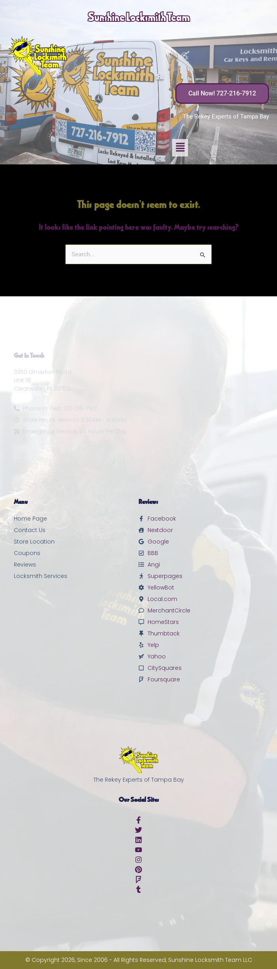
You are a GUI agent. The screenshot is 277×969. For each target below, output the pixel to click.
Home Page (30, 519)
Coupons (27, 553)
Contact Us (30, 530)
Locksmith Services (40, 576)
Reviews (25, 564)
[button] (180, 147)
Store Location (34, 542)
